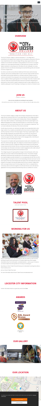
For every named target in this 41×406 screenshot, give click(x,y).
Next (38, 354)
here (27, 288)
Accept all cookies (19, 399)
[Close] (37, 393)
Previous (3, 354)
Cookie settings (19, 402)
